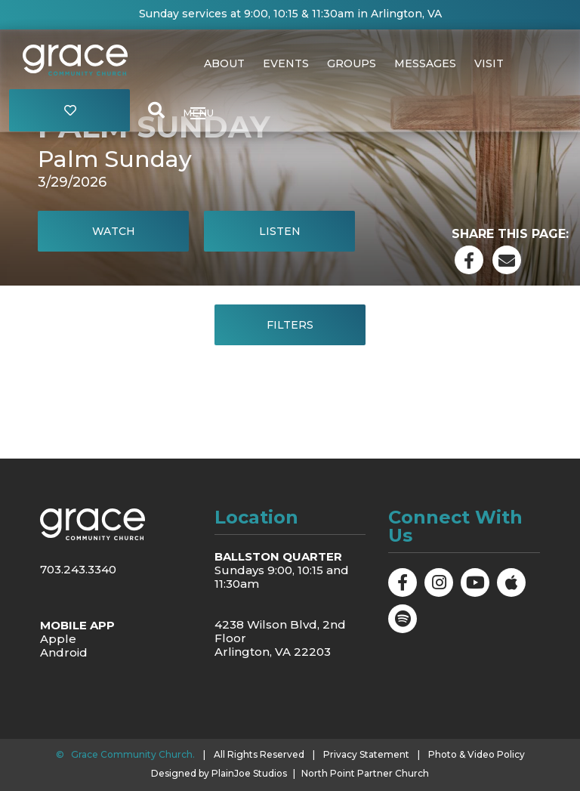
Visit (489, 63)
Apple (58, 639)
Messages (425, 63)
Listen (280, 231)
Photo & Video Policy (476, 754)
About (224, 63)
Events (286, 63)
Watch (113, 231)
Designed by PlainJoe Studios (219, 773)
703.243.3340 (78, 569)
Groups (351, 63)
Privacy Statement (366, 754)
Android (64, 652)
